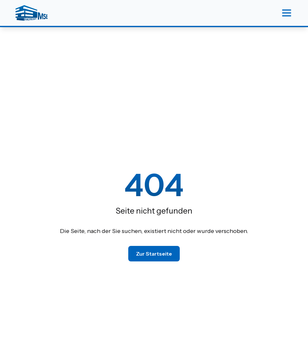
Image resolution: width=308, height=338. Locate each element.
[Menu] (286, 13)
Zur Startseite (154, 253)
